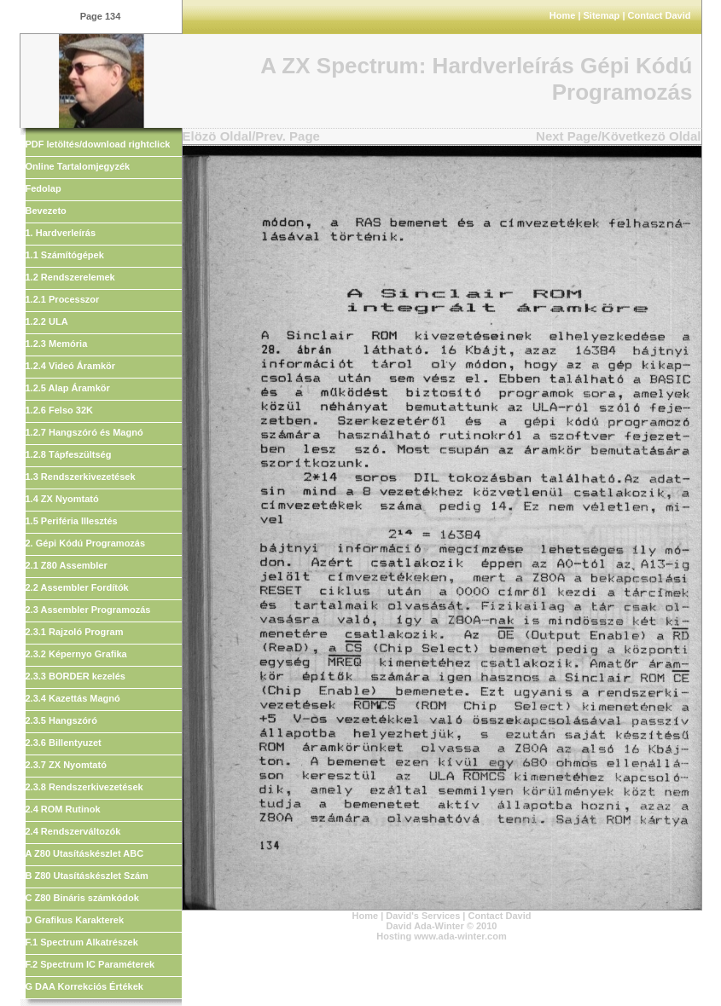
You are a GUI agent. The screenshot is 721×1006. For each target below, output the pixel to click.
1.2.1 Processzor (63, 299)
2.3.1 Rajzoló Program (75, 632)
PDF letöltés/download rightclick (98, 144)
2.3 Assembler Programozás (88, 609)
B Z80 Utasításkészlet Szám (87, 875)
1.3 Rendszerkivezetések (81, 476)
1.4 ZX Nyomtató (62, 499)
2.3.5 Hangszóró (61, 720)
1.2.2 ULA (47, 321)
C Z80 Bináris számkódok (82, 898)
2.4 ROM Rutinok (63, 809)
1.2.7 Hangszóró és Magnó (84, 432)
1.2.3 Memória (57, 343)
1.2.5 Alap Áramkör (68, 388)
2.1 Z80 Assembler (67, 565)
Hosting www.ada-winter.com (441, 936)
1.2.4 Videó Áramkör (71, 366)
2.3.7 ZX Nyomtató (66, 765)
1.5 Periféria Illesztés (72, 521)
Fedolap (43, 188)
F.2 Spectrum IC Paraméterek (90, 964)
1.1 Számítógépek (65, 255)
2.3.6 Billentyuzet (64, 742)
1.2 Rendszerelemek (70, 277)
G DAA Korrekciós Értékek (84, 986)
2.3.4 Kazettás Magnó (73, 698)
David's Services (423, 916)
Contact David (659, 15)
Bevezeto (46, 210)
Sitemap (602, 15)
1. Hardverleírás (61, 233)
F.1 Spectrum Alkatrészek (82, 942)
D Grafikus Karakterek (75, 920)
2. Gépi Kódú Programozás (86, 543)
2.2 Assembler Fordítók (77, 587)
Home (562, 15)
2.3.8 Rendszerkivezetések (84, 787)
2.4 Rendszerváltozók (73, 831)
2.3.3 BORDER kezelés (75, 676)
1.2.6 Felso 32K (60, 410)
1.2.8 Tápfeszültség (69, 454)
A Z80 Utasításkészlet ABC (85, 853)
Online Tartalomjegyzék (78, 166)
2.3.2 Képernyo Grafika (76, 654)
